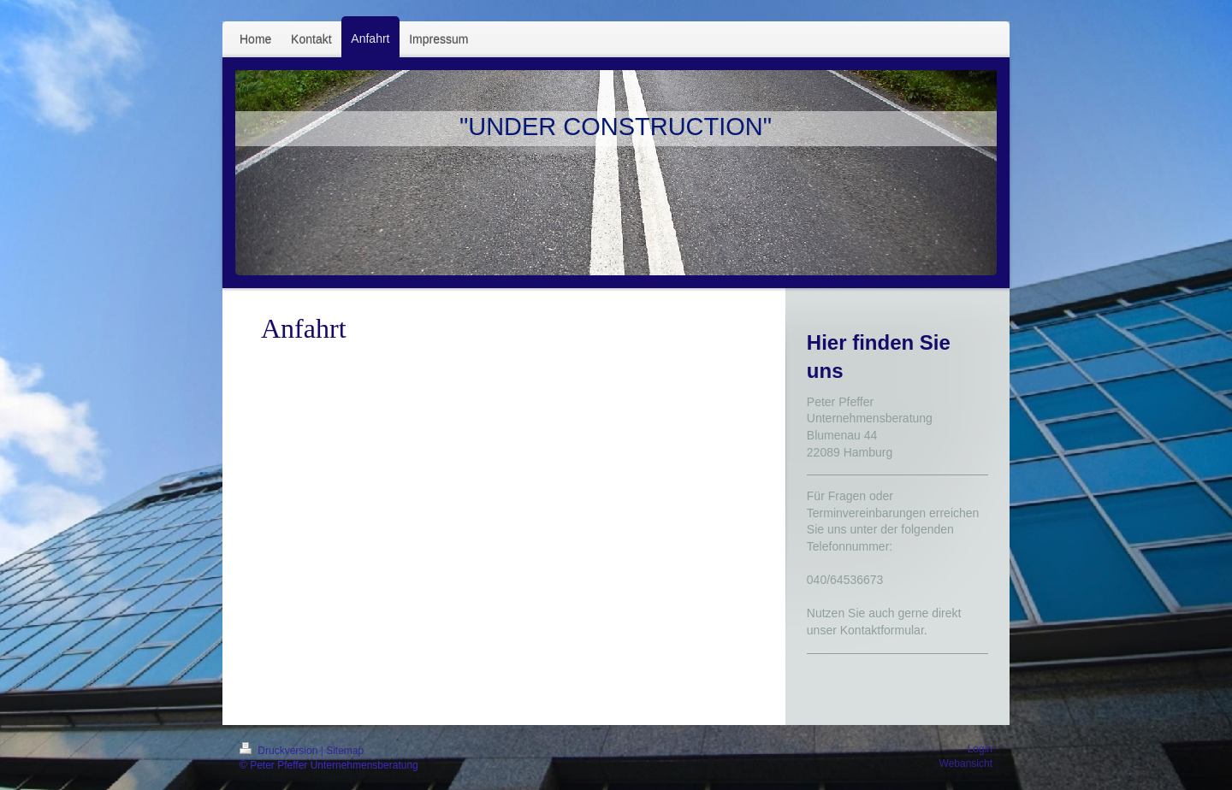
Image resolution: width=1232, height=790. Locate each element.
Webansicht (965, 763)
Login (980, 749)
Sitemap (345, 751)
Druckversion (280, 751)
